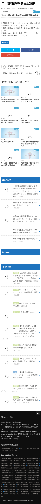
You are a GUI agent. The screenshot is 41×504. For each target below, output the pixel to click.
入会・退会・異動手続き (33, 448)
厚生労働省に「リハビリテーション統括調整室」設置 (19, 293)
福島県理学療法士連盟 (19, 463)
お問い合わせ (5, 450)
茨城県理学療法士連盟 (32, 463)
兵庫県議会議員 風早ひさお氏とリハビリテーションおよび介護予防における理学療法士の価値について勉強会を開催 (19, 278)
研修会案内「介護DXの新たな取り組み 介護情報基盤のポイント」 (19, 388)
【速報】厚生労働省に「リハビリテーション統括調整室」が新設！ (19, 376)
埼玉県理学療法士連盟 (32, 465)
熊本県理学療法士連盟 (22, 491)
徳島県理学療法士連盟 (9, 486)
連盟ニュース (13, 450)
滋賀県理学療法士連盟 (20, 477)
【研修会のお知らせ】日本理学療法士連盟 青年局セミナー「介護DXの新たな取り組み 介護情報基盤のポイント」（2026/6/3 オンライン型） (19, 332)
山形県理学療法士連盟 (6, 463)
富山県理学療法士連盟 (20, 470)
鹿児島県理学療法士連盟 (23, 494)
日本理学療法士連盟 (6, 458)
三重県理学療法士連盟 (7, 477)
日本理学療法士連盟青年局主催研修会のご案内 (19, 348)
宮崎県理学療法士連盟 (9, 494)
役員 (17, 448)
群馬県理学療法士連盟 (19, 465)
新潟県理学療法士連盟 (7, 470)
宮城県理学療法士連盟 (19, 461)
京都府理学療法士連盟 (33, 477)
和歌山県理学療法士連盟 (8, 482)
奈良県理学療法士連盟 (33, 479)
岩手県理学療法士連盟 (6, 461)
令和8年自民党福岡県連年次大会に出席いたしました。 (19, 206)
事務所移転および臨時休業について (19, 240)
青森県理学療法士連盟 (32, 458)
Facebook (6, 252)
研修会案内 (19, 313)
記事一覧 (22, 448)
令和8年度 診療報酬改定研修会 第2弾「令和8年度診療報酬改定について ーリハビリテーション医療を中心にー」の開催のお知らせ (19, 191)
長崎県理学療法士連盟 (9, 491)
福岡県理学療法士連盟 (20, 3)
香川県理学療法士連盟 (22, 486)
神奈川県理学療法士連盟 (33, 468)
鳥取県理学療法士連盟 (21, 482)
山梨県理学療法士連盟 (20, 472)
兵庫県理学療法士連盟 (20, 479)
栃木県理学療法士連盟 (6, 465)
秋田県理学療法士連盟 (32, 461)
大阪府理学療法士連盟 (7, 479)
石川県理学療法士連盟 (33, 470)
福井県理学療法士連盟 (7, 472)
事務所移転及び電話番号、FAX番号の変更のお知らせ (19, 231)
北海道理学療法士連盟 (19, 458)
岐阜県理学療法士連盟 (7, 475)
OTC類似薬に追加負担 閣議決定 (19, 304)
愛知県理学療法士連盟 (33, 475)
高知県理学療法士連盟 (9, 489)
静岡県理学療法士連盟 (20, 475)
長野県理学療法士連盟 (33, 472)
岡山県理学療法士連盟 (9, 484)
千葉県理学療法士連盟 (6, 468)
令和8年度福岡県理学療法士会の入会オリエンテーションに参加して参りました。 (19, 219)
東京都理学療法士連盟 (19, 468)
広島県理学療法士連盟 (22, 484)
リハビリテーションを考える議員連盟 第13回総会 (19, 362)
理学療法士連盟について (8, 448)
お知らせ (5, 42)
